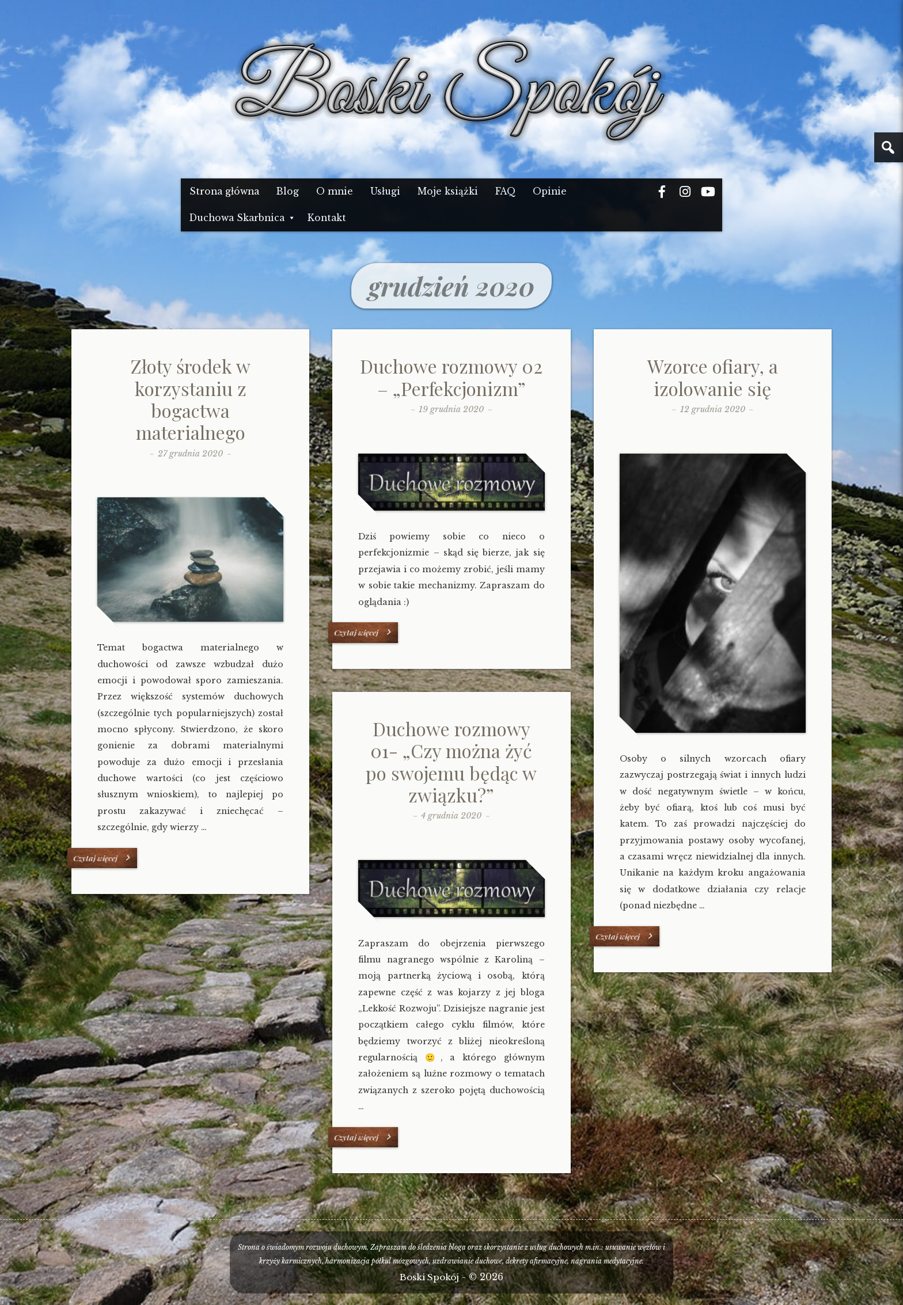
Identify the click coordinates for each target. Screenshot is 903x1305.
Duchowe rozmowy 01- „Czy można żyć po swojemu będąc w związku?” (451, 761)
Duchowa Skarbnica (236, 217)
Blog (287, 191)
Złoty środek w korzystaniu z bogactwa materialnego (191, 398)
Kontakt (327, 217)
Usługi (385, 191)
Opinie (550, 191)
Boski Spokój (429, 1277)
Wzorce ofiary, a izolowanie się (712, 376)
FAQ (505, 191)
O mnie (334, 191)
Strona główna (224, 191)
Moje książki (448, 191)
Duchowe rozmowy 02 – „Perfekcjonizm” (451, 376)
